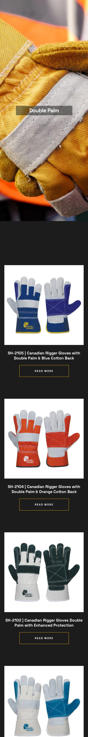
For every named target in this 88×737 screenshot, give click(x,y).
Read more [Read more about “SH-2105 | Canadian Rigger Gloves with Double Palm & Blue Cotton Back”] (44, 385)
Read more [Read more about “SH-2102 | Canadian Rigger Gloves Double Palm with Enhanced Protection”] (44, 652)
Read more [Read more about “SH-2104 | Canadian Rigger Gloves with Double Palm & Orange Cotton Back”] (44, 518)
